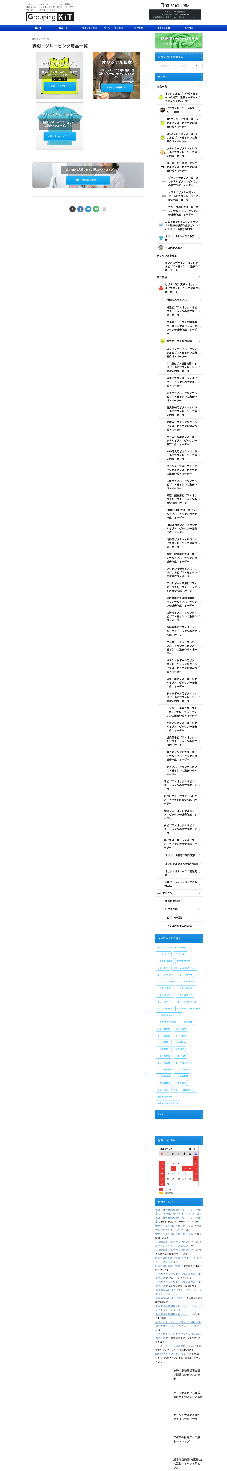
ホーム (30, 1444)
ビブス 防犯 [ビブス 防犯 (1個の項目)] (162, 1043)
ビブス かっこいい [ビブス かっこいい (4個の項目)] (165, 928)
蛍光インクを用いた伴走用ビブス (171, 1180)
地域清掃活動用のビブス (167, 1244)
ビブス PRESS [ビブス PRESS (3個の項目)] (183, 914)
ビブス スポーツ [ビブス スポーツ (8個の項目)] (164, 955)
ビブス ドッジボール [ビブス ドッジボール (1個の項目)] (186, 955)
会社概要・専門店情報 (46, 1444)
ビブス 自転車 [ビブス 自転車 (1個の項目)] (181, 1030)
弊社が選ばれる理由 (87, 180)
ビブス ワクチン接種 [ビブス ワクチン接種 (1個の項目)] (166, 975)
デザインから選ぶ (88, 27)
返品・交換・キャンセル (177, 1444)
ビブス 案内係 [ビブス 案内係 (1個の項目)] (163, 1009)
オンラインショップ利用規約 (116, 1444)
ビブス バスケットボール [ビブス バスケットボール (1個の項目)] (188, 962)
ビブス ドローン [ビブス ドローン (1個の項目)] (164, 962)
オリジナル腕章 (116, 88)
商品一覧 (63, 27)
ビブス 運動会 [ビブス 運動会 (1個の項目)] (163, 1036)
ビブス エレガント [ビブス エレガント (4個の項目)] (185, 942)
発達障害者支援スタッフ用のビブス (173, 1196)
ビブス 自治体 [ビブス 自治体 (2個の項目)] (163, 1030)
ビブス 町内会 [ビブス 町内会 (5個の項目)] (163, 1016)
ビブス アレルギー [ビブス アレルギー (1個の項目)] (165, 935)
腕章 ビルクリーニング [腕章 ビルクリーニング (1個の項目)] (167, 1050)
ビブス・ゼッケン (58, 86)
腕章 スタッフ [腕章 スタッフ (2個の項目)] (189, 1043)
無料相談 (189, 27)
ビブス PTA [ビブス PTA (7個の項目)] (162, 921)
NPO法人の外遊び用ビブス (168, 1304)
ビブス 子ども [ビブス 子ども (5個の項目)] (179, 996)
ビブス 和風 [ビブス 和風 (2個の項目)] (180, 989)
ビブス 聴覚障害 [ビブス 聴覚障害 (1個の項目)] (164, 1023)
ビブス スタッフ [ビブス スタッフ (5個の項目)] (184, 948)
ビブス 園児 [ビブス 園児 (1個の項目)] (162, 996)
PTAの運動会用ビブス (166, 1212)
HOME (38, 27)
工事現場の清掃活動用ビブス (169, 1260)
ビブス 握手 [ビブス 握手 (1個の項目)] (178, 1003)
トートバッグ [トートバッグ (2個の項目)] (163, 908)
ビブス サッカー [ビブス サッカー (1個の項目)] (164, 948)
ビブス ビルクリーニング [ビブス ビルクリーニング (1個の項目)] (168, 969)
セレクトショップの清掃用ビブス (171, 1296)
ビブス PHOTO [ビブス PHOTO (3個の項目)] (164, 914)
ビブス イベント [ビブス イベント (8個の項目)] (186, 935)
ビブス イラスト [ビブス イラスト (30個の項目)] (164, 942)
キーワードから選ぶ (113, 27)
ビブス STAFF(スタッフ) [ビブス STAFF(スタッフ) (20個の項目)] (184, 921)
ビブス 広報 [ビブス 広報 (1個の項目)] (162, 1003)
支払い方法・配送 (155, 1444)
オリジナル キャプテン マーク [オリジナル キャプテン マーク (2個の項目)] (171, 901)
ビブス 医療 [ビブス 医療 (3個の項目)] (180, 982)
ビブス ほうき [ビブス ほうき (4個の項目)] (185, 928)
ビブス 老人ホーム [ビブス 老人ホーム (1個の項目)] (183, 1016)
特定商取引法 (138, 1444)
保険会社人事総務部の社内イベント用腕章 (176, 1164)
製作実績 (138, 27)
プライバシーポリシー (90, 1444)
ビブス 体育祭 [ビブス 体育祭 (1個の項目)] (163, 982)
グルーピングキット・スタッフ (170, 1167)
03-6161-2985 (175, 5)
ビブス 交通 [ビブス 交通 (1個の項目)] (186, 975)
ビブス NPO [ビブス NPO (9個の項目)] (180, 908)
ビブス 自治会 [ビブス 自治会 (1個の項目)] (183, 1023)
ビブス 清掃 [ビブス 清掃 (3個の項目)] (180, 1009)
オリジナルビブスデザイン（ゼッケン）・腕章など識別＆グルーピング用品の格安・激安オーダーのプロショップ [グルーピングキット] (113, 1453)
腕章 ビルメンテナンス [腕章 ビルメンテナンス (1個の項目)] (167, 1057)
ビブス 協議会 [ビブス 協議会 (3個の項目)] (163, 989)
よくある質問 (163, 27)
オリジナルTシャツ (59, 136)
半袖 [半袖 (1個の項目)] (175, 1043)
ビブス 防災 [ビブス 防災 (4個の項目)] (180, 1036)
